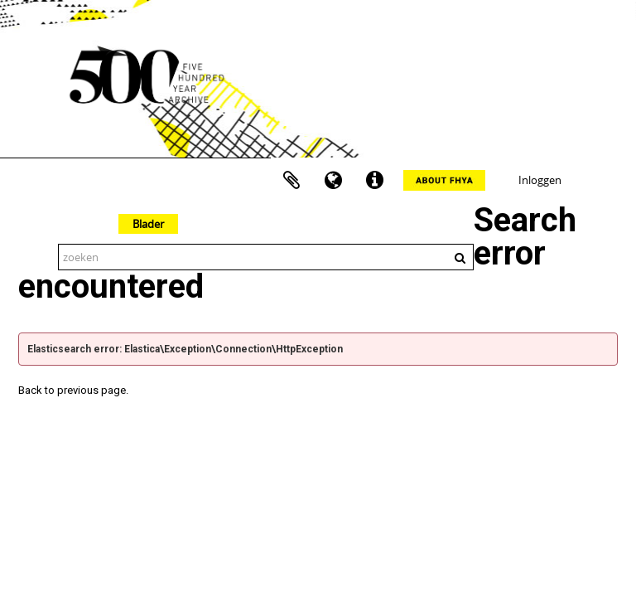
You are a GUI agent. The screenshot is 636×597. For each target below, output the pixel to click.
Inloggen (539, 179)
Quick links (374, 180)
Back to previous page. (73, 390)
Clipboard (291, 180)
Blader (148, 223)
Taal (333, 180)
